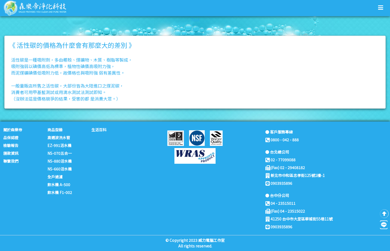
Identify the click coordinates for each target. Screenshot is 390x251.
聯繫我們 (10, 161)
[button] (381, 7)
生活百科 (98, 129)
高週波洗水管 (58, 137)
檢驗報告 (10, 145)
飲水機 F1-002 (59, 192)
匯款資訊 (10, 153)
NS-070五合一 (59, 153)
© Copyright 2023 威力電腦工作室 (195, 240)
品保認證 (10, 137)
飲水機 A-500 (58, 184)
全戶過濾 (55, 176)
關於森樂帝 (12, 129)
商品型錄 (55, 129)
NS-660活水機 (59, 169)
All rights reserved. (195, 246)
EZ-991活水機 (59, 145)
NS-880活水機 (59, 161)
